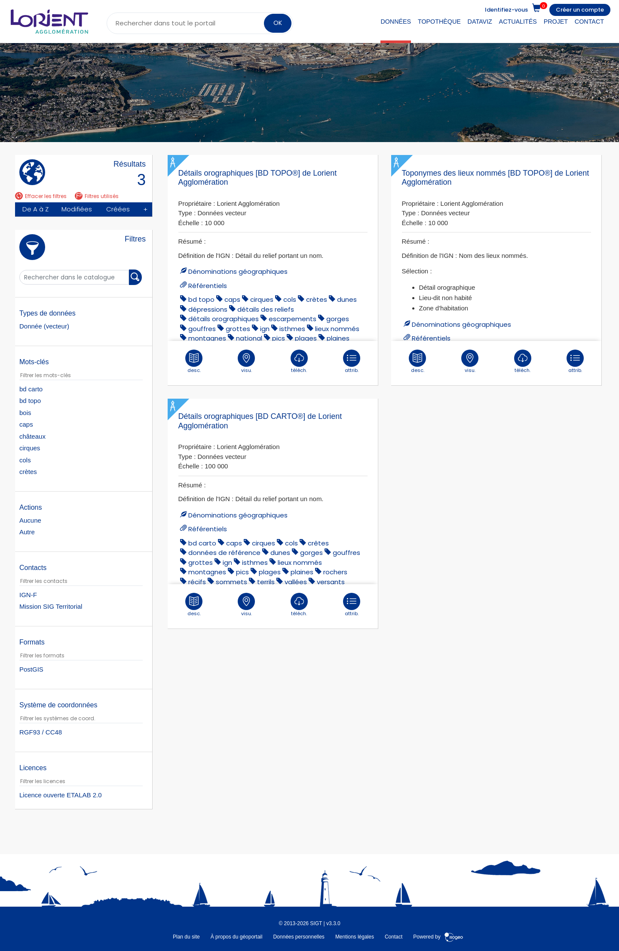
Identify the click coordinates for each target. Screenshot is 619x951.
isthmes (292, 328)
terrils (266, 582)
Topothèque (439, 21)
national (249, 338)
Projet (556, 21)
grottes (238, 328)
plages (306, 338)
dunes (347, 299)
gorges (337, 319)
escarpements (292, 319)
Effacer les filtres (41, 196)
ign (265, 328)
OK (277, 23)
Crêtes (318, 543)
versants (331, 582)
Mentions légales (354, 936)
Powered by (438, 936)
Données (395, 21)
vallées (296, 582)
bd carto (202, 543)
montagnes (207, 338)
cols (289, 299)
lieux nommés (337, 328)
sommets (231, 582)
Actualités (518, 21)
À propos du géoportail (237, 936)
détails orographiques (223, 319)
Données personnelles (298, 936)
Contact (589, 21)
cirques (261, 299)
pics (278, 338)
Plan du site (186, 936)
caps (232, 299)
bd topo (201, 299)
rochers (335, 572)
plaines (338, 338)
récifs (197, 582)
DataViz (480, 21)
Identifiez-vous (506, 10)
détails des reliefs (265, 309)
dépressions (207, 309)
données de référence (224, 552)
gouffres (202, 328)
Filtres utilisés (97, 196)
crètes (316, 299)
